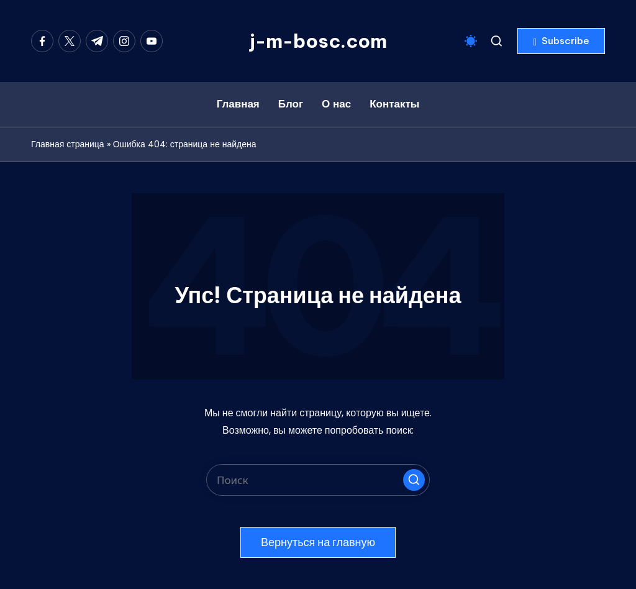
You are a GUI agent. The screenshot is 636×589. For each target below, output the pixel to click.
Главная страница (67, 144)
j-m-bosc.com (318, 41)
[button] (561, 41)
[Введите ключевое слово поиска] (318, 480)
